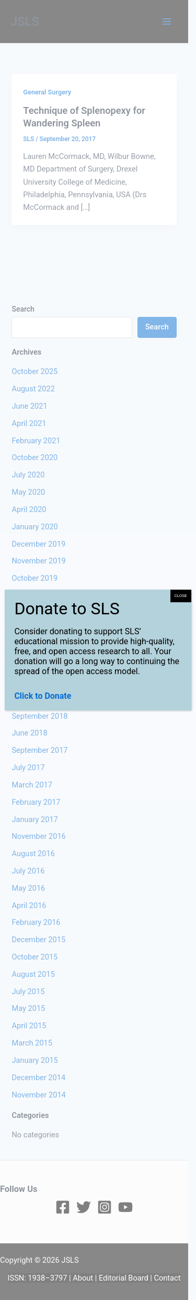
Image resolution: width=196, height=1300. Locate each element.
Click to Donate (42, 696)
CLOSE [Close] (181, 595)
